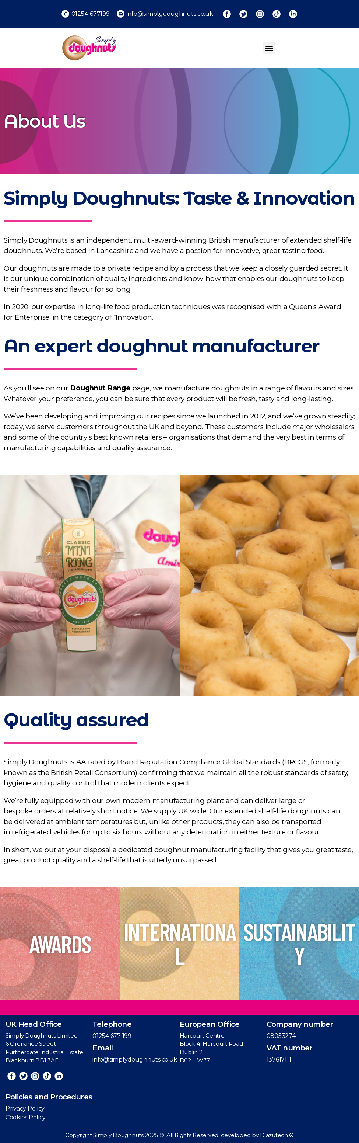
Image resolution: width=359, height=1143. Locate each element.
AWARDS (60, 943)
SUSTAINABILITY (299, 943)
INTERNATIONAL (179, 943)
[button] (269, 48)
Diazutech (274, 1135)
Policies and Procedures (49, 1096)
